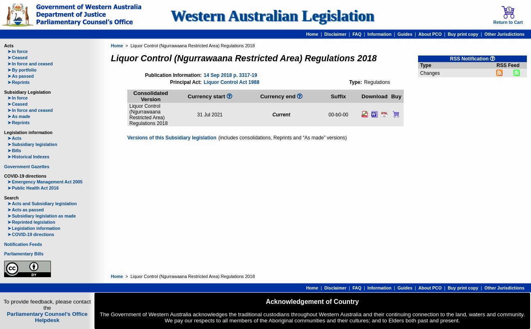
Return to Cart (508, 15)
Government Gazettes (26, 166)
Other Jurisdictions (504, 34)
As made (18, 116)
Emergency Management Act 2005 (45, 181)
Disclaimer (335, 34)
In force (17, 51)
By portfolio (22, 69)
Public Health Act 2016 (33, 187)
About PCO (430, 34)
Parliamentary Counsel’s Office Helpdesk (47, 317)
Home (312, 34)
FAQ (356, 34)
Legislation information (33, 228)
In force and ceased (30, 63)
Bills (14, 150)
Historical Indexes (28, 156)
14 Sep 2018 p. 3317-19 (230, 75)
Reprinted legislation (31, 222)
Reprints (18, 82)
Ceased (17, 57)
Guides (405, 34)
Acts (14, 138)
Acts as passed (25, 209)
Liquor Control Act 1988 (232, 82)
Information (380, 34)
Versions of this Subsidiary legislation (171, 138)
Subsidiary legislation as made (41, 215)
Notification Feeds (23, 244)
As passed (20, 76)
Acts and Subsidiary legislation (42, 203)
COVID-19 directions (30, 234)
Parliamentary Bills (24, 253)
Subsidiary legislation (32, 144)
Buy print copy (463, 34)
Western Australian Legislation (272, 15)
